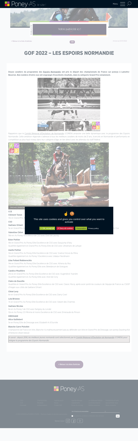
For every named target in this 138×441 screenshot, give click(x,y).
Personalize (81, 228)
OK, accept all (47, 228)
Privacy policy (93, 228)
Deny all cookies (65, 228)
